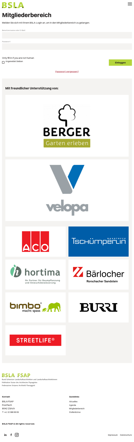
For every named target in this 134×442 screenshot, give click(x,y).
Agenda (72, 405)
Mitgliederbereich (77, 408)
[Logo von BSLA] (13, 5)
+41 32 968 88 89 (11, 412)
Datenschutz (126, 435)
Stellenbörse (75, 412)
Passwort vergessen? (67, 71)
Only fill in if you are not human (18, 57)
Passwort (6, 42)
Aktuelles (73, 401)
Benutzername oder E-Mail (13, 30)
